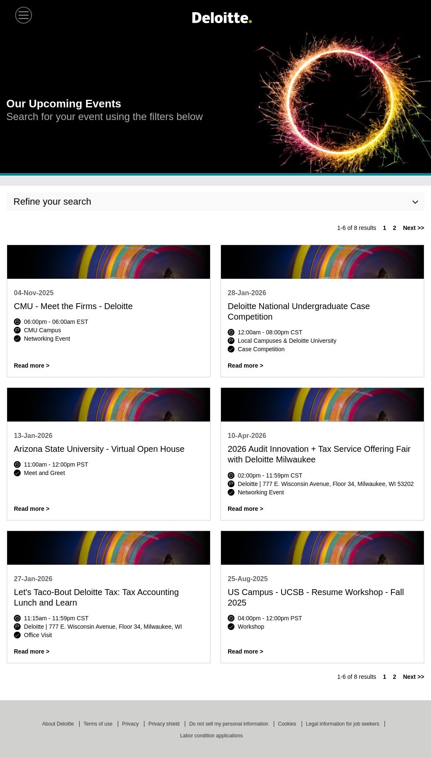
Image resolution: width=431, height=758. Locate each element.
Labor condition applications (212, 736)
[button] (23, 15)
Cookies (288, 724)
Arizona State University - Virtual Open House (99, 449)
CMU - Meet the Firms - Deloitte (73, 306)
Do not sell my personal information (229, 724)
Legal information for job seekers (343, 724)
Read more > (31, 365)
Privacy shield (164, 724)
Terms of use (98, 724)
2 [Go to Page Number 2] (394, 227)
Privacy (131, 724)
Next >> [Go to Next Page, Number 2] (413, 227)
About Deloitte (58, 724)
